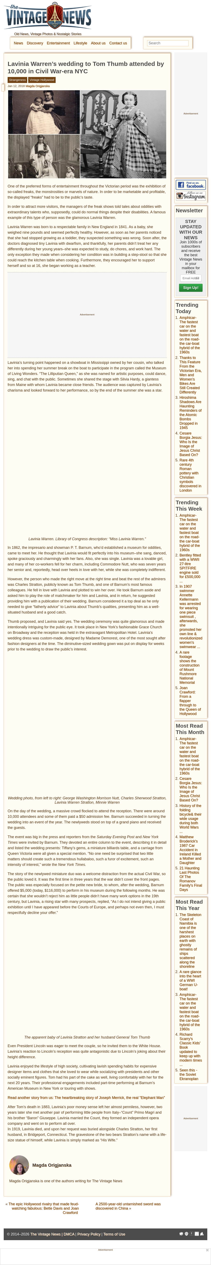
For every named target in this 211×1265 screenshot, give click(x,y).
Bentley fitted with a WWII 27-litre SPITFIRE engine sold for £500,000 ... (190, 568)
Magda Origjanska (38, 86)
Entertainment (58, 43)
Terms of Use (114, 1234)
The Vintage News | (46, 1234)
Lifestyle (80, 43)
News (18, 43)
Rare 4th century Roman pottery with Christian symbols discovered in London (190, 475)
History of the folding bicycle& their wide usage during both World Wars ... (190, 819)
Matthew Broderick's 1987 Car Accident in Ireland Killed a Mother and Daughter (190, 850)
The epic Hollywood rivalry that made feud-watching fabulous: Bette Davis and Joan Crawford (43, 1208)
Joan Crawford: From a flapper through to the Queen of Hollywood (190, 701)
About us (98, 43)
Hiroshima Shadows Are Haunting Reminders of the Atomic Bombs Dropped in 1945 (190, 412)
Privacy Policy (88, 1234)
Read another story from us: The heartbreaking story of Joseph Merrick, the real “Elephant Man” (86, 1098)
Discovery (35, 43)
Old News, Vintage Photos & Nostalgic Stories (47, 34)
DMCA (68, 1234)
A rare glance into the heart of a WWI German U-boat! (190, 980)
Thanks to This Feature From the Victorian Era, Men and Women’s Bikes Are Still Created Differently (190, 375)
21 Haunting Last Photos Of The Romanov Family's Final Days (190, 879)
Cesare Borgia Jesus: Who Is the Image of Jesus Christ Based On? (190, 444)
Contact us (118, 43)
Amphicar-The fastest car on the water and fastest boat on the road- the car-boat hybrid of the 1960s (189, 335)
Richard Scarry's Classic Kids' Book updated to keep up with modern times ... (190, 1049)
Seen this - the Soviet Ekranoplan (188, 1074)
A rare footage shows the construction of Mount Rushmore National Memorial (189, 667)
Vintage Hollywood (42, 80)
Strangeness (17, 80)
